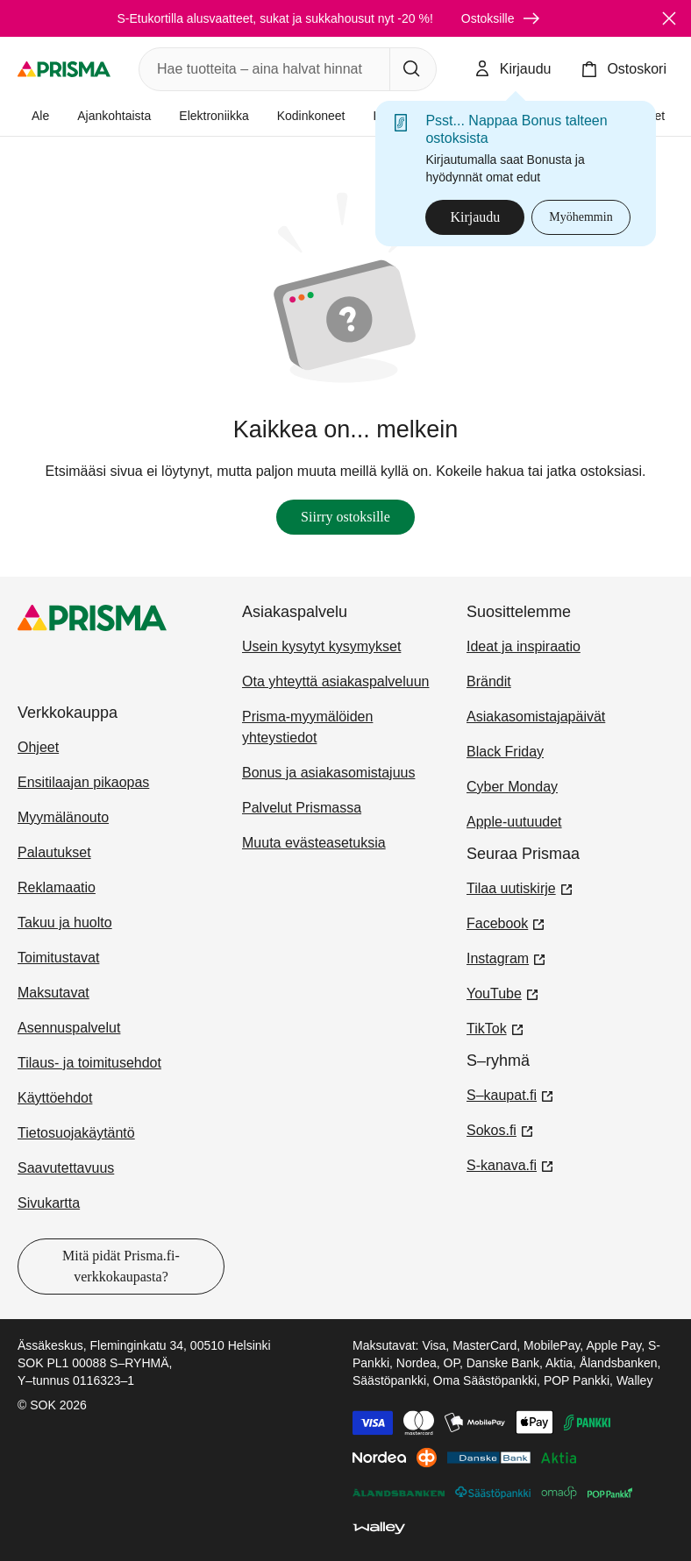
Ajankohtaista (114, 116)
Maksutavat (53, 992)
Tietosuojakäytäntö (76, 1132)
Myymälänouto (63, 817)
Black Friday (505, 751)
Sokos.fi (500, 1129)
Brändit (489, 681)
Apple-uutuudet (514, 821)
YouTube (503, 992)
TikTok (495, 1027)
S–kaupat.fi (510, 1093)
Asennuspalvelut (69, 1027)
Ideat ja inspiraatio (524, 646)
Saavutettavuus (66, 1167)
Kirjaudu (475, 216)
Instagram (506, 957)
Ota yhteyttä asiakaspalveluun (335, 681)
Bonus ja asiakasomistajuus (328, 772)
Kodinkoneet (311, 116)
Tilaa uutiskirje (520, 887)
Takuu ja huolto (65, 922)
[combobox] (260, 69)
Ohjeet (38, 747)
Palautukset (54, 852)
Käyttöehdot (55, 1097)
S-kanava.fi (510, 1164)
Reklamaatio (57, 887)
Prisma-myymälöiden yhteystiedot (307, 727)
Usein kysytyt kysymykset (321, 646)
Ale (40, 116)
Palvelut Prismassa (301, 807)
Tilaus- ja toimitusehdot (89, 1062)
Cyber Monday (512, 786)
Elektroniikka (213, 116)
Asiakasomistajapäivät (536, 716)
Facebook (506, 922)
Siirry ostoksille (345, 516)
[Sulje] (669, 18)
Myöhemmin (580, 217)
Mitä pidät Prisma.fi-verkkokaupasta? (121, 1266)
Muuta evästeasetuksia (314, 842)
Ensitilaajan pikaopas (83, 782)
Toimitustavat (58, 957)
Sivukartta (49, 1203)
